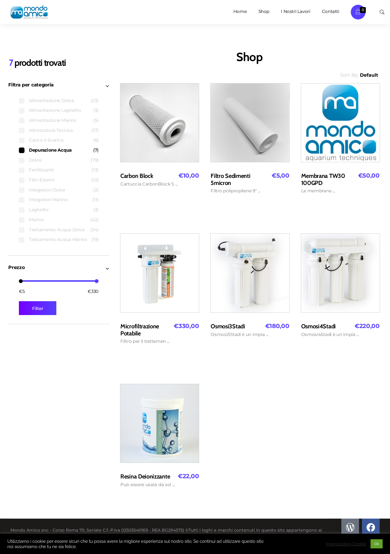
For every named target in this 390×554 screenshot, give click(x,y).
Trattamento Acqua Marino (58, 239)
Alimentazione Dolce (51, 100)
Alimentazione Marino (52, 120)
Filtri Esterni (42, 180)
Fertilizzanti (41, 170)
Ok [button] (376, 544)
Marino (36, 219)
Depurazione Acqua (50, 150)
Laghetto (39, 209)
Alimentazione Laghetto (55, 110)
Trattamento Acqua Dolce (57, 229)
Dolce (35, 160)
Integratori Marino (48, 199)
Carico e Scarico (46, 140)
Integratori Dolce (47, 190)
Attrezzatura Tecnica (51, 130)
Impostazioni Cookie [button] (346, 543)
